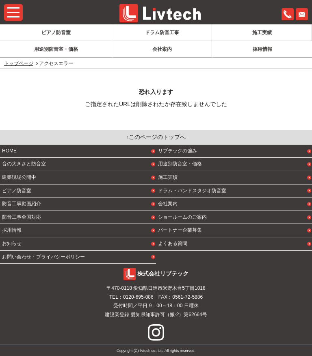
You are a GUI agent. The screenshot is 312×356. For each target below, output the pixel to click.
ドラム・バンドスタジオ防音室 (192, 190)
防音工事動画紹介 (21, 203)
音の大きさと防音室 (24, 164)
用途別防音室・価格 (56, 49)
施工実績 (262, 32)
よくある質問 (172, 243)
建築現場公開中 (19, 177)
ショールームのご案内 (182, 217)
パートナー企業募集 (180, 230)
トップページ (18, 63)
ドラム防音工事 (162, 32)
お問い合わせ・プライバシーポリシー (43, 257)
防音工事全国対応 (21, 217)
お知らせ (12, 243)
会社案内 (162, 49)
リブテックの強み (177, 151)
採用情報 (262, 49)
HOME (9, 151)
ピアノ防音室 (56, 32)
